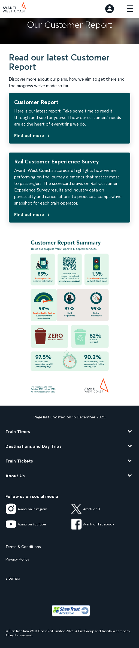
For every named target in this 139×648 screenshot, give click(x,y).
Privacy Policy (17, 559)
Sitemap (12, 578)
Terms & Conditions (23, 546)
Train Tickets (19, 461)
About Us (15, 475)
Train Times (17, 431)
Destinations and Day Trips (33, 446)
